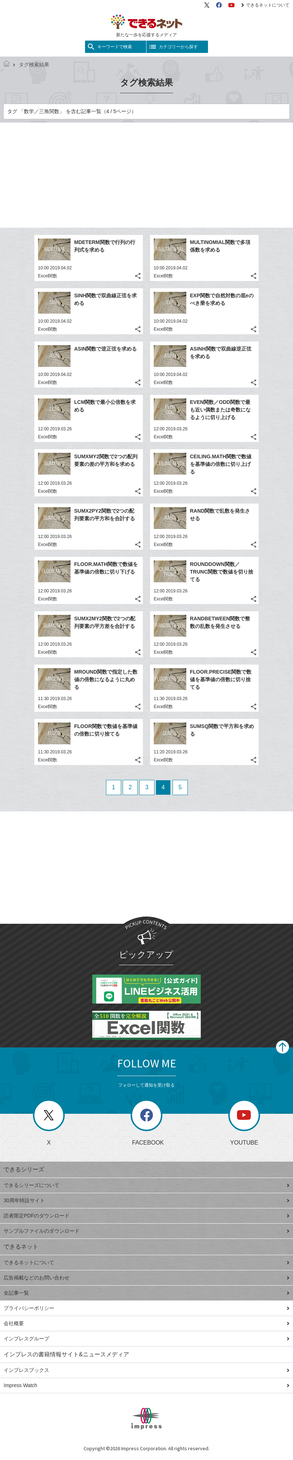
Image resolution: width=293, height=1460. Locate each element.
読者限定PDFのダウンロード (146, 1216)
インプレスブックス (146, 1370)
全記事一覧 (146, 1293)
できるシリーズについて (146, 1185)
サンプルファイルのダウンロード (146, 1231)
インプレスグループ (146, 1338)
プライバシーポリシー (146, 1308)
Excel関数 (47, 275)
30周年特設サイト (146, 1200)
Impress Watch (146, 1385)
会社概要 (146, 1323)
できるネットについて (265, 5)
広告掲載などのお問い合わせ (146, 1278)
